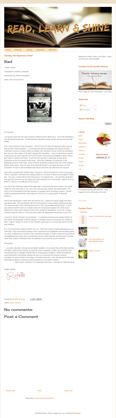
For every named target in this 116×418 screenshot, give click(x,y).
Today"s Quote (94, 251)
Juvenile (82, 154)
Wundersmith (93, 228)
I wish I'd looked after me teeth (100, 216)
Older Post (68, 391)
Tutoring (29, 50)
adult (12, 303)
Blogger (77, 413)
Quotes (81, 165)
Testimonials (40, 50)
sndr (62, 413)
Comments (85, 110)
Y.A (80, 169)
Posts (83, 105)
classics (18, 303)
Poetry (81, 162)
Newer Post (10, 391)
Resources (52, 50)
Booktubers (83, 143)
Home (8, 50)
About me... (18, 50)
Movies (81, 158)
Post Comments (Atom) (44, 398)
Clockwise (83, 212)
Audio (81, 139)
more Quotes (83, 200)
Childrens (82, 147)
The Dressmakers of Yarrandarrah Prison (96, 240)
